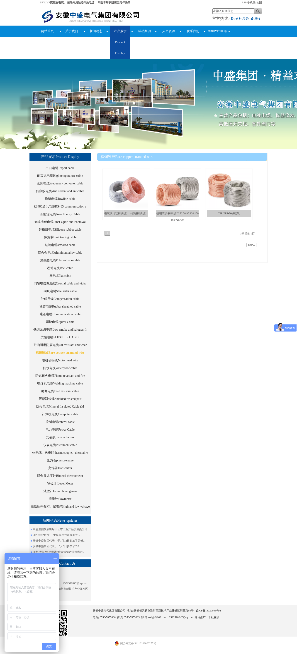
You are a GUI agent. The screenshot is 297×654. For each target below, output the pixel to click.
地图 (259, 2)
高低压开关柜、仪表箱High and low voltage (60, 506)
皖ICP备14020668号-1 (208, 610)
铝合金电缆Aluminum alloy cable (60, 252)
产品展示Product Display (120, 42)
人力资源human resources (168, 42)
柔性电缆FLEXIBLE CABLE (60, 337)
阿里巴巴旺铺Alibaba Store (217, 36)
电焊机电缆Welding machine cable (60, 383)
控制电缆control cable (60, 422)
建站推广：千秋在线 (207, 617)
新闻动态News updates (96, 36)
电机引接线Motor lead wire (60, 360)
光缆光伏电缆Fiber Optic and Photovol (60, 222)
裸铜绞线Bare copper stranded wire (60, 352)
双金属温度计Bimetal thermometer (60, 475)
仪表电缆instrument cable (60, 445)
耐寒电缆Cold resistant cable (60, 391)
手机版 (251, 2)
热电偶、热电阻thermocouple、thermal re (60, 452)
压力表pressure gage (60, 460)
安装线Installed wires (60, 437)
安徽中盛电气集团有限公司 (178, 164)
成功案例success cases (144, 36)
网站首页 (47, 31)
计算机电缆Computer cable (60, 414)
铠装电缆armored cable (60, 245)
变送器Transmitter (60, 468)
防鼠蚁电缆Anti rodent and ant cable (60, 191)
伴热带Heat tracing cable (60, 237)
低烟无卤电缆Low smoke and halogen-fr (60, 329)
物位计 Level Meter (60, 483)
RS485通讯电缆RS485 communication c (60, 206)
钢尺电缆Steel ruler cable (60, 291)
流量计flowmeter (60, 499)
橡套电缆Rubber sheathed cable (60, 306)
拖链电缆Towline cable (60, 198)
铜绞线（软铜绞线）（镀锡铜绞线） (126, 213)
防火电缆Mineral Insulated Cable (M (60, 406)
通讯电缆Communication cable (60, 314)
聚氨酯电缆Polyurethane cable (60, 260)
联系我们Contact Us (193, 36)
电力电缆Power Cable (60, 429)
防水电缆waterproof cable (60, 368)
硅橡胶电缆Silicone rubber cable (60, 229)
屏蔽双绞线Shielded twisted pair (60, 399)
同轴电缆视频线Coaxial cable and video (60, 283)
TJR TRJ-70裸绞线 (229, 213)
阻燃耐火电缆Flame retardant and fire (60, 375)
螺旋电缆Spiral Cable (60, 322)
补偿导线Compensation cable (60, 299)
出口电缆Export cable (60, 168)
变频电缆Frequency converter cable (60, 183)
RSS (244, 2)
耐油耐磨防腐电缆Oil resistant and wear (60, 345)
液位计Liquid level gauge (60, 491)
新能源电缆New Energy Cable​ (60, 214)
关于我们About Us (71, 36)
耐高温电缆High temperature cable (60, 175)
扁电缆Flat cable (60, 275)
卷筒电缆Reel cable (60, 268)
